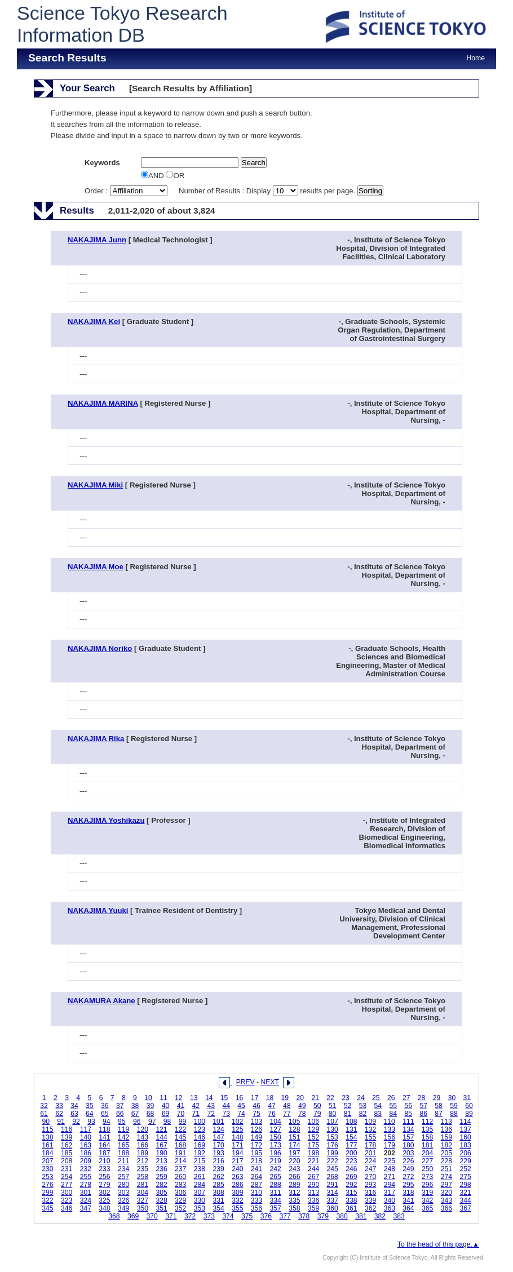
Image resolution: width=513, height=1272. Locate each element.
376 (266, 1216)
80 (333, 1114)
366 (446, 1208)
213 (161, 1161)
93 (91, 1121)
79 (317, 1114)
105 (294, 1121)
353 (199, 1208)
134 (408, 1129)
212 (142, 1161)
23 (346, 1098)
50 (317, 1106)
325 (104, 1200)
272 (408, 1177)
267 (313, 1177)
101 (218, 1121)
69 (166, 1114)
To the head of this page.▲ (438, 1244)
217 (237, 1161)
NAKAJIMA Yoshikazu (106, 820)
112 (427, 1121)
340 (389, 1200)
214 (180, 1161)
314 (332, 1192)
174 (294, 1145)
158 (427, 1137)
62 (59, 1114)
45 (241, 1106)
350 (142, 1208)
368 (114, 1216)
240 (237, 1169)
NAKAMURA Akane (101, 1000)
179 (389, 1145)
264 (256, 1177)
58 (439, 1106)
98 (167, 1121)
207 (47, 1161)
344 (465, 1200)
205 (446, 1153)
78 (302, 1114)
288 (275, 1185)
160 (465, 1137)
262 (218, 1177)
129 (313, 1129)
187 (104, 1153)
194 (237, 1153)
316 (370, 1192)
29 (437, 1098)
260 (180, 1177)
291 (332, 1185)
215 (199, 1161)
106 (313, 1121)
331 (218, 1200)
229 (465, 1161)
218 (256, 1161)
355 (237, 1208)
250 (427, 1169)
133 (389, 1129)
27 (406, 1098)
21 (315, 1098)
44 (226, 1106)
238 (199, 1169)
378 (303, 1216)
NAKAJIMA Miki (95, 485)
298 (465, 1185)
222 (332, 1161)
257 (123, 1177)
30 (452, 1098)
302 (104, 1192)
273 (427, 1177)
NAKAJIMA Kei (94, 321)
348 (104, 1208)
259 (161, 1177)
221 (313, 1161)
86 (423, 1114)
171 (237, 1145)
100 (199, 1121)
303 (123, 1192)
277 (66, 1185)
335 (294, 1200)
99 (183, 1121)
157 (408, 1137)
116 (66, 1129)
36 (105, 1106)
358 (294, 1208)
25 (376, 1098)
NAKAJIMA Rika (96, 738)
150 (275, 1137)
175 (313, 1145)
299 (47, 1192)
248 (389, 1169)
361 (351, 1208)
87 (439, 1114)
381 (360, 1216)
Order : (127, 191)
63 (74, 1114)
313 (313, 1192)
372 (190, 1216)
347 (85, 1208)
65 (105, 1114)
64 (90, 1114)
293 (370, 1185)
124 (218, 1129)
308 (218, 1192)
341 (408, 1200)
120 (142, 1129)
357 (275, 1208)
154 (351, 1137)
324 (85, 1200)
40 (166, 1106)
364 (408, 1208)
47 (272, 1106)
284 (199, 1185)
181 (427, 1145)
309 (237, 1192)
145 (180, 1137)
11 (163, 1098)
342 (427, 1200)
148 (237, 1137)
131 (351, 1129)
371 (170, 1216)
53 (363, 1106)
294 (389, 1185)
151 (294, 1137)
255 (85, 1177)
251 (446, 1169)
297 (446, 1185)
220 (294, 1161)
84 (393, 1114)
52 (348, 1106)
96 (137, 1121)
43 (211, 1106)
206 (465, 1153)
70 (181, 1114)
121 (161, 1129)
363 (389, 1208)
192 (199, 1153)
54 (378, 1106)
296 (427, 1185)
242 (275, 1169)
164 (104, 1145)
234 (123, 1169)
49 (302, 1106)
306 (180, 1192)
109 (370, 1121)
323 (66, 1200)
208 (66, 1161)
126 (256, 1129)
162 (66, 1145)
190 (161, 1153)
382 (380, 1216)
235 (142, 1169)
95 (122, 1121)
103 (256, 1121)
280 (123, 1185)
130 (332, 1129)
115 (47, 1129)
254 (66, 1177)
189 (142, 1153)
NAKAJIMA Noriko (100, 648)
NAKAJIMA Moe (95, 566)
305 (161, 1192)
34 (74, 1106)
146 (199, 1137)
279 (104, 1185)
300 (66, 1192)
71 (196, 1114)
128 (294, 1129)
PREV (245, 1082)
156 (389, 1137)
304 (142, 1192)
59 (454, 1106)
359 (313, 1208)
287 (256, 1185)
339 (370, 1200)
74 (241, 1114)
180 (408, 1145)
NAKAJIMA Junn (97, 240)
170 (218, 1145)
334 (275, 1200)
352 (180, 1208)
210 (104, 1161)
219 (275, 1161)
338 (351, 1200)
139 (66, 1137)
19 (285, 1098)
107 (332, 1121)
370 (152, 1216)
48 (287, 1106)
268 (332, 1177)
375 (247, 1216)
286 (237, 1185)
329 (180, 1200)
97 (152, 1121)
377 (284, 1216)
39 (150, 1106)
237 (180, 1169)
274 (446, 1177)
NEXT (270, 1082)
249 (408, 1169)
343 (446, 1200)
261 (199, 1177)
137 (465, 1129)
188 (123, 1153)
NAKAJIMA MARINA (103, 403)
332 (237, 1200)
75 (256, 1114)
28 (422, 1098)
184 (47, 1153)
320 (446, 1192)
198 (313, 1153)
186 (85, 1153)
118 (104, 1129)
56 (408, 1106)
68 (150, 1114)
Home (476, 58)
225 (389, 1161)
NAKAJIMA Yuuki (98, 910)
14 (209, 1098)
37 (120, 1106)
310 (256, 1192)
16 (240, 1098)
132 (370, 1129)
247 (370, 1169)
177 (351, 1145)
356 (256, 1208)
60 (469, 1106)
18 (270, 1098)
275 (465, 1177)
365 (427, 1208)
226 (408, 1161)
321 (465, 1192)
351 (161, 1208)
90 (46, 1121)
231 (66, 1169)
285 (218, 1185)
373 (209, 1216)
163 (85, 1145)
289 (294, 1185)
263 (237, 1177)
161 (47, 1145)
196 (275, 1153)
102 (237, 1121)
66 (120, 1114)
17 (255, 1098)
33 (59, 1106)
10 (148, 1098)
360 (332, 1208)
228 (446, 1161)
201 (370, 1153)
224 (370, 1161)
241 (256, 1169)
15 (224, 1098)
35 (90, 1106)
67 (135, 1114)
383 (399, 1216)
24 (361, 1098)
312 (294, 1192)
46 (256, 1106)
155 (370, 1137)
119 (123, 1129)
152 (313, 1137)
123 (199, 1129)
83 (378, 1114)
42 (196, 1106)
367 (465, 1208)
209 (85, 1161)
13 (194, 1098)
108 (351, 1121)
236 (161, 1169)
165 (123, 1145)
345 (47, 1208)
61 (44, 1114)
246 (351, 1169)
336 (313, 1200)
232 (85, 1169)
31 (467, 1098)
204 (427, 1153)
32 (44, 1106)
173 (275, 1145)
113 (446, 1121)
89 (469, 1114)
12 (179, 1098)
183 (465, 1145)
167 (161, 1145)
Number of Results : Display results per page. (268, 191)
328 (161, 1200)
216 (218, 1161)
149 (256, 1137)
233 (104, 1169)
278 (85, 1185)
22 (330, 1098)
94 (106, 1121)
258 (142, 1177)
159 (446, 1137)
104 (275, 1121)
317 (389, 1192)
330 (199, 1200)
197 (294, 1153)
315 (351, 1192)
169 (199, 1145)
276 (47, 1185)
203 (408, 1153)
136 (446, 1129)
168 (180, 1145)
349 (123, 1208)
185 (66, 1153)
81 (348, 1114)
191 (180, 1153)
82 (363, 1114)
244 (313, 1169)
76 (272, 1114)
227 (427, 1161)
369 (133, 1216)
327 (142, 1200)
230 (47, 1169)
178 (370, 1145)
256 (104, 1177)
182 (446, 1145)
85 (408, 1114)
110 (389, 1121)
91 (61, 1121)
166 (142, 1145)
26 (391, 1098)
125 (237, 1129)
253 (47, 1177)
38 (135, 1106)
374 (227, 1216)
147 (218, 1137)
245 (332, 1169)
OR (175, 175)
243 (294, 1169)
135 (427, 1129)
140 (85, 1137)
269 (351, 1177)
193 (218, 1153)
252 (465, 1169)
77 (287, 1114)
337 (332, 1200)
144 (161, 1137)
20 (300, 1098)
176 (332, 1145)
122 (180, 1129)
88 (454, 1114)
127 (275, 1129)
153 (332, 1137)
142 (123, 1137)
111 (408, 1121)
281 (142, 1185)
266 (294, 1177)
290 (313, 1185)
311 (275, 1192)
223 (351, 1161)
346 (66, 1208)
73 (226, 1114)
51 (333, 1106)
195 (256, 1153)
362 (370, 1208)
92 (76, 1121)
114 (465, 1121)
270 (370, 1177)
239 (218, 1169)
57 (423, 1106)
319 (427, 1192)
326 (123, 1200)
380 (341, 1216)
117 (85, 1129)
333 (256, 1200)
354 (218, 1208)
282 (161, 1185)
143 (142, 1137)
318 (408, 1192)
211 (123, 1161)
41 (181, 1106)
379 (323, 1216)
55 (393, 1106)
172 (256, 1145)
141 (104, 1137)
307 (199, 1192)
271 (389, 1177)
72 (211, 1114)
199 (332, 1153)
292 (351, 1185)
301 (85, 1192)
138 (47, 1137)
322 (47, 1200)
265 (275, 1177)
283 (180, 1185)
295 (408, 1185)
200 (351, 1153)
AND (153, 175)
